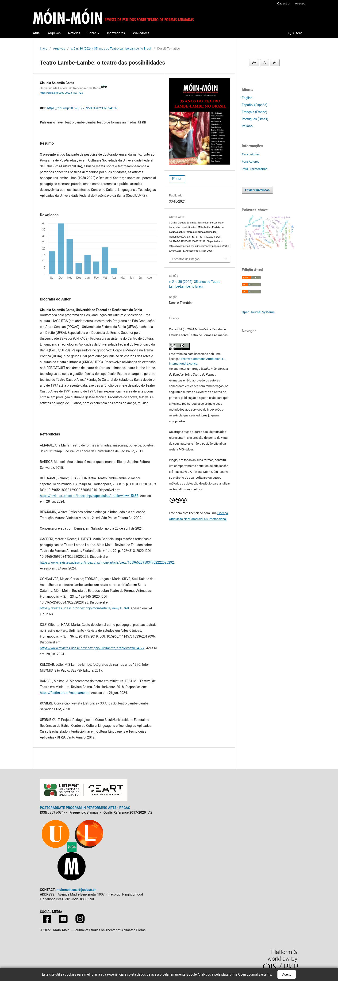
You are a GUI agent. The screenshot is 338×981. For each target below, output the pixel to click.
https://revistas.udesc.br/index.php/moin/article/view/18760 (84, 608)
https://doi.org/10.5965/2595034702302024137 (82, 108)
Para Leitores (251, 154)
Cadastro (283, 3)
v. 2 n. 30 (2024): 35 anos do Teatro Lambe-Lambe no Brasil (111, 48)
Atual (36, 33)
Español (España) (254, 105)
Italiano (247, 126)
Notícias (74, 33)
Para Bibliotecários (254, 169)
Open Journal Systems (258, 312)
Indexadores (116, 33)
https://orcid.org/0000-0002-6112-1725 (61, 92)
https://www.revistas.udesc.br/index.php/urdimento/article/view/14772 (92, 648)
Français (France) (254, 112)
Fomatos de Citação (186, 259)
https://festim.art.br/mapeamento (64, 693)
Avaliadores (141, 33)
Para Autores (250, 161)
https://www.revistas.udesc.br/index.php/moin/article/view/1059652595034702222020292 (107, 562)
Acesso (300, 3)
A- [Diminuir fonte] (274, 62)
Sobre (92, 33)
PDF (179, 179)
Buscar (295, 33)
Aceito (286, 974)
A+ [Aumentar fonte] (254, 62)
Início (43, 48)
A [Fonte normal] (264, 62)
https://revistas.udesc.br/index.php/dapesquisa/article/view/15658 (89, 496)
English (247, 98)
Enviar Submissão (257, 190)
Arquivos (54, 33)
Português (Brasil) (255, 119)
